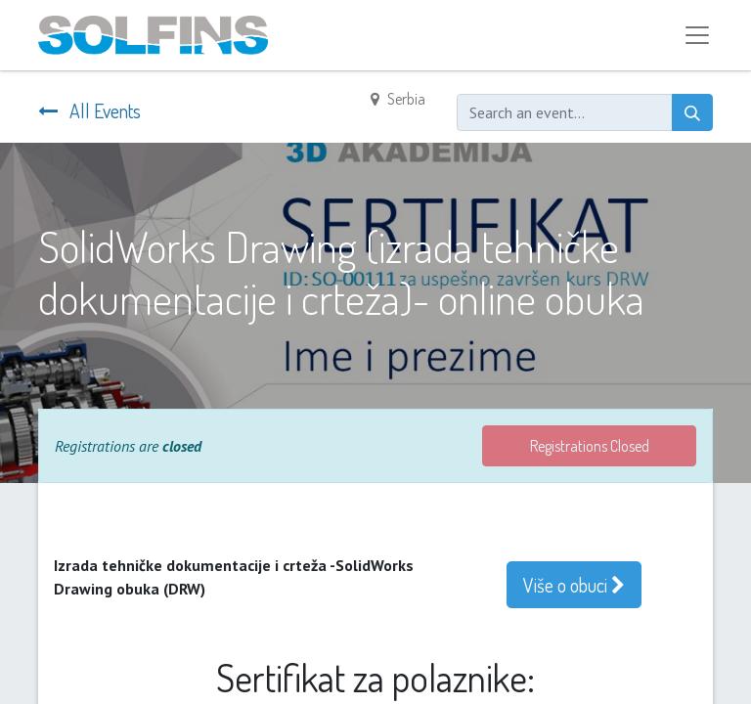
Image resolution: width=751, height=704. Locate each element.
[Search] (692, 112)
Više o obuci (574, 584)
